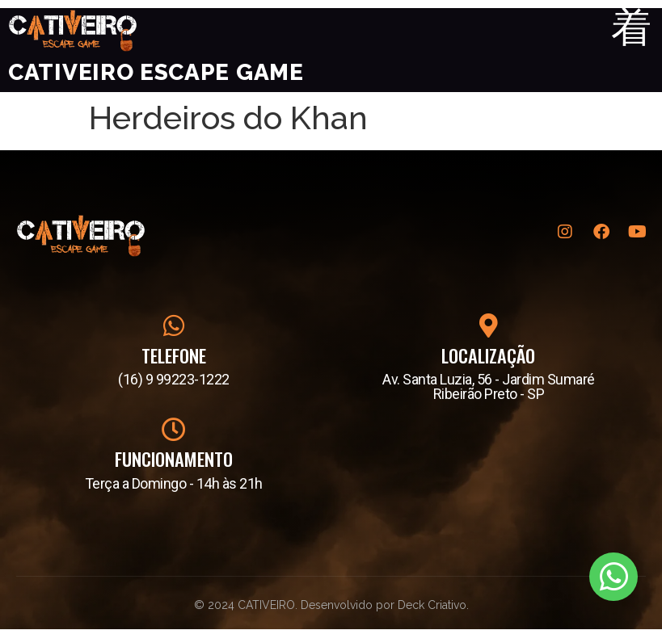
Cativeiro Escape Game (156, 73)
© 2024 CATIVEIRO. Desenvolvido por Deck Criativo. (331, 604)
